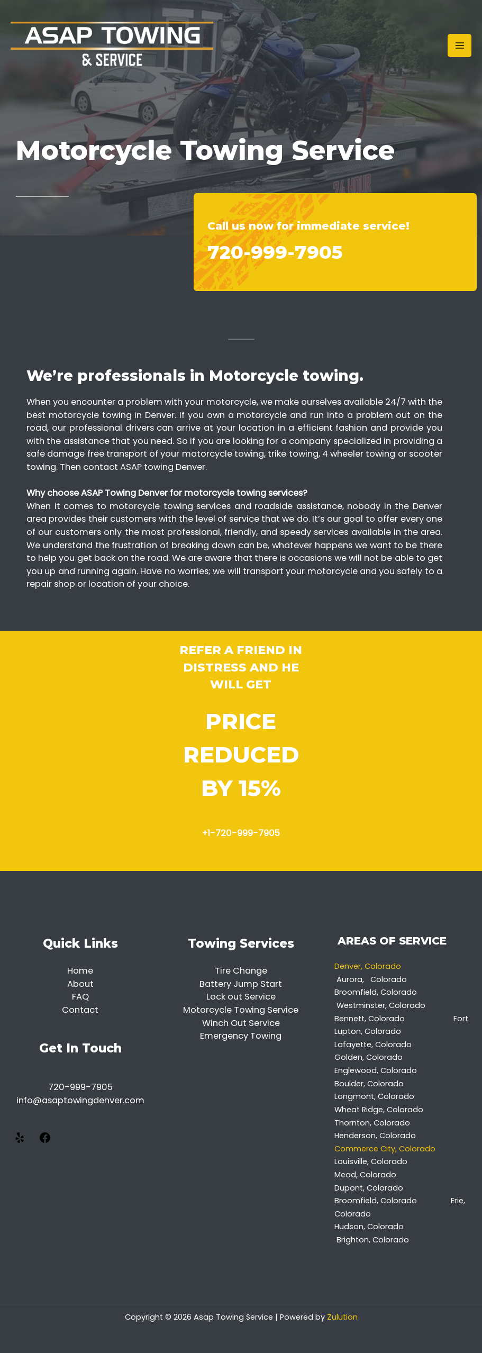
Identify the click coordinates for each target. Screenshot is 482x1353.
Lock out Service (241, 997)
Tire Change (241, 971)
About (80, 984)
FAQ (80, 997)
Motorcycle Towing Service (240, 1010)
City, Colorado (409, 1148)
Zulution (342, 1317)
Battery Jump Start (240, 984)
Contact (80, 1010)
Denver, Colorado (369, 966)
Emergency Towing (240, 1036)
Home (80, 971)
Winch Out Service (241, 1023)
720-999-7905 (275, 252)
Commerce (357, 1148)
